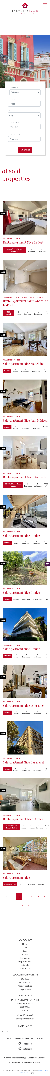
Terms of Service (24, 1073)
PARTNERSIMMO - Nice (25, 999)
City (11, 110)
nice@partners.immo (25, 1018)
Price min (14, 122)
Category (16, 87)
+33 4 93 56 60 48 (25, 1015)
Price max (14, 134)
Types (12, 99)
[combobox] (25, 92)
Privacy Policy (43, 1070)
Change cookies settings (15, 1057)
